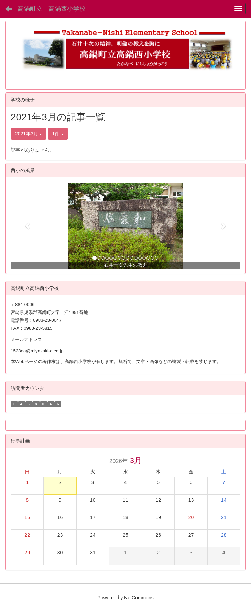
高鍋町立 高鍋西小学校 (52, 8)
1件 (58, 133)
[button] (28, 226)
